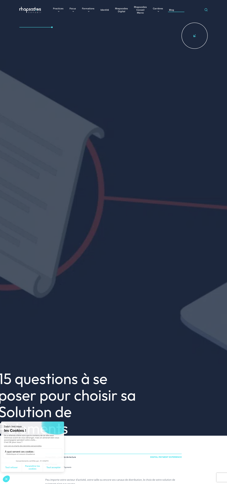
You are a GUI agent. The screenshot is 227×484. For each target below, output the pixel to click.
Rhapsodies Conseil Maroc (140, 9)
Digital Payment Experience (166, 456)
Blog (171, 9)
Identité (104, 9)
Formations (88, 8)
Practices (58, 8)
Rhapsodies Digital (121, 10)
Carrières (158, 8)
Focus (73, 8)
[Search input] (196, 10)
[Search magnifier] (206, 9)
